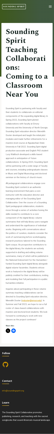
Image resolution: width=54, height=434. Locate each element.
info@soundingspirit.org (13, 390)
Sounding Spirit (14, 6)
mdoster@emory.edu (31, 300)
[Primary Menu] (50, 6)
